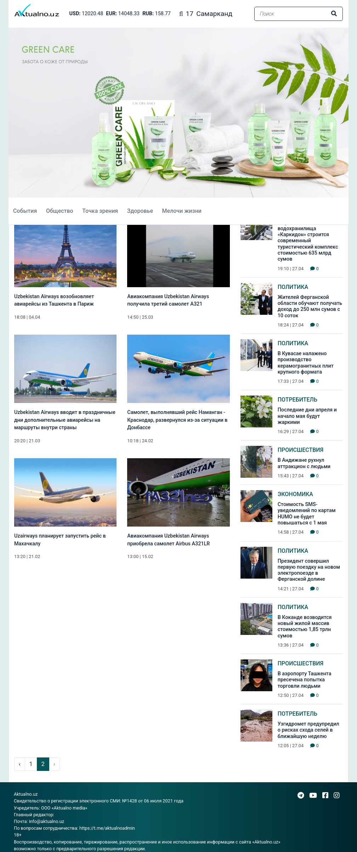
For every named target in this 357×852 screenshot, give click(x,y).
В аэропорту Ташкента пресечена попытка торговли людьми (305, 680)
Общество (59, 211)
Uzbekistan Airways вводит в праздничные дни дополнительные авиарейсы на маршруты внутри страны (64, 420)
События (25, 211)
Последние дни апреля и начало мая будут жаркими (307, 416)
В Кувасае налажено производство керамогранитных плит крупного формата (306, 363)
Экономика (295, 494)
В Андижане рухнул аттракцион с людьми (304, 463)
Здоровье (140, 211)
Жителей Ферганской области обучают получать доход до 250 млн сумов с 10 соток (310, 306)
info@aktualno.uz (46, 821)
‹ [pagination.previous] (20, 764)
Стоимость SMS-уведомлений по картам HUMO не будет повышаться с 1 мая (307, 513)
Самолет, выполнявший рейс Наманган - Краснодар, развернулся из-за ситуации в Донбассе (177, 420)
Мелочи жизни (181, 211)
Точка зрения (100, 211)
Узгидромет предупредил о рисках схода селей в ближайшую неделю (308, 730)
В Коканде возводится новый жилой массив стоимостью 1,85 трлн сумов (305, 626)
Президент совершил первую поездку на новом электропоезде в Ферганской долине (309, 570)
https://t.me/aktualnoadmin (107, 828)
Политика (293, 287)
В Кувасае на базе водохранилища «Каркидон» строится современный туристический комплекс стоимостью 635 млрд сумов (308, 241)
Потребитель (297, 399)
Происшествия (301, 450)
